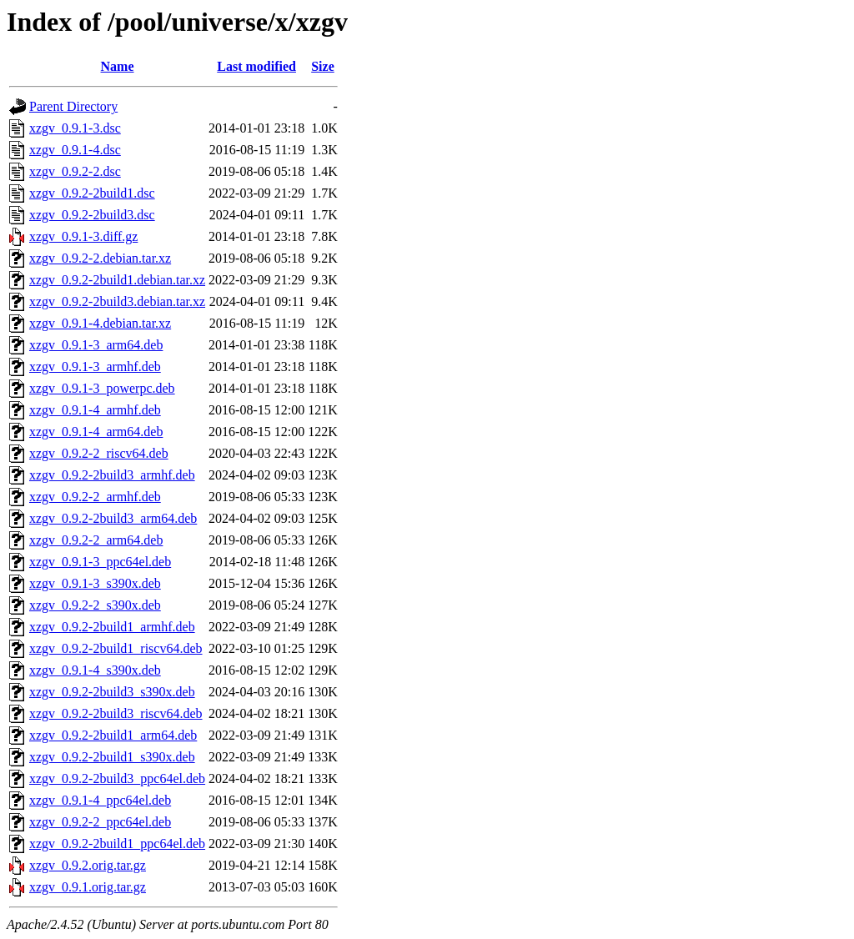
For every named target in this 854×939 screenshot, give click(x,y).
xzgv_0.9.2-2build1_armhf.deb (112, 627)
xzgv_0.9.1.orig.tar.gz (87, 887)
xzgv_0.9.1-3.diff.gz (83, 236)
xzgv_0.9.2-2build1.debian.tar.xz (117, 280)
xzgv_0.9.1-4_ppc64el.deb (100, 800)
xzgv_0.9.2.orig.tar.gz (87, 865)
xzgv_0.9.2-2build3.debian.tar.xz (117, 301)
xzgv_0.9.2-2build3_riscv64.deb (116, 713)
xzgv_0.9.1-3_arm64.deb (96, 345)
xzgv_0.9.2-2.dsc (75, 171)
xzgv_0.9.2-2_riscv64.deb (98, 453)
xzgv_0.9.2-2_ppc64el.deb (100, 822)
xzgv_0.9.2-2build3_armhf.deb (112, 475)
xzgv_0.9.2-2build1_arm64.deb (113, 735)
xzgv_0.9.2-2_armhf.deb (95, 497)
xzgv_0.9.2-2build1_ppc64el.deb (117, 843)
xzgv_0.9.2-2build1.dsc (92, 193)
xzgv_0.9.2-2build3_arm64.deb (113, 518)
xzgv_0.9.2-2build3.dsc (92, 215)
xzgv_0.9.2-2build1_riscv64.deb (116, 648)
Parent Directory (73, 106)
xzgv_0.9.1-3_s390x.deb (95, 583)
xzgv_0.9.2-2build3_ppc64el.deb (117, 778)
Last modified (256, 66)
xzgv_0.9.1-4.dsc (75, 150)
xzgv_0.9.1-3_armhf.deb (95, 366)
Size (322, 66)
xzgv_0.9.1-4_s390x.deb (95, 670)
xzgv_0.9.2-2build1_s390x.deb (112, 757)
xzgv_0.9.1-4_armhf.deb (95, 410)
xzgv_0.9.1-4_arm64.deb (96, 431)
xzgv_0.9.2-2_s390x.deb (95, 605)
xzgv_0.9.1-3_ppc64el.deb (100, 562)
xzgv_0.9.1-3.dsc (75, 128)
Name (117, 66)
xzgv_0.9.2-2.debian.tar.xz (100, 258)
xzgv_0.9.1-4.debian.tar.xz (100, 323)
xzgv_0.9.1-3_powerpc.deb (102, 388)
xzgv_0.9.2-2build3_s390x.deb (112, 692)
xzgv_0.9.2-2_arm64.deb (96, 540)
